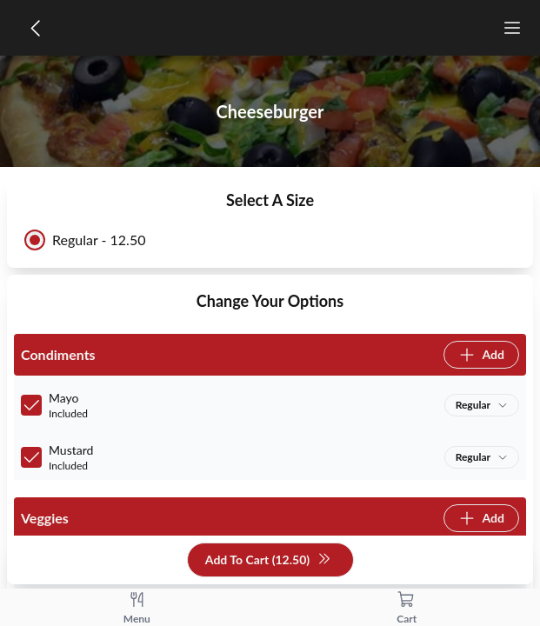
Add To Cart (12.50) (268, 560)
